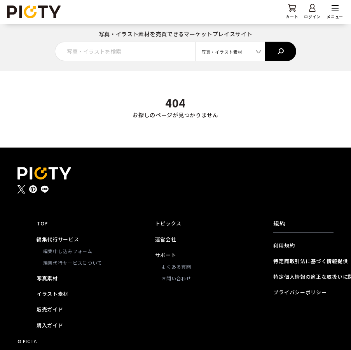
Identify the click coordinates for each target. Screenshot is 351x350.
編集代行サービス (58, 239)
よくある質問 (176, 266)
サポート (165, 255)
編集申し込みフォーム (68, 251)
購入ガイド (50, 325)
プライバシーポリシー (300, 292)
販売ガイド (50, 309)
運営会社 (165, 239)
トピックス (168, 223)
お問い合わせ (176, 278)
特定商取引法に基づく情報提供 (303, 261)
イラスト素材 (52, 293)
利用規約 (284, 245)
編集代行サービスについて (70, 262)
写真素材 (47, 278)
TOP (42, 223)
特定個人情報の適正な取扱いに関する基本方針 (303, 276)
